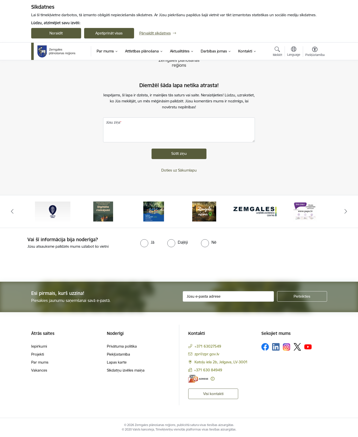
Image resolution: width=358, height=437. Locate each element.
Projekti (37, 354)
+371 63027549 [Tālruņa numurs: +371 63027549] (207, 346)
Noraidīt (56, 33)
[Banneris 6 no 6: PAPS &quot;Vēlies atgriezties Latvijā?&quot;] (305, 211)
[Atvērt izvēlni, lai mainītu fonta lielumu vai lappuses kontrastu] (315, 52)
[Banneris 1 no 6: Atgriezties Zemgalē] (52, 211)
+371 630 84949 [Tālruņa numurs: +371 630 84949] (208, 370)
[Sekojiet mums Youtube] (308, 347)
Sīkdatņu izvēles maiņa (126, 370)
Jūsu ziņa (113, 122)
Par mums (39, 362)
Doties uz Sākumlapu (179, 170)
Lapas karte (117, 362)
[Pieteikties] (302, 296)
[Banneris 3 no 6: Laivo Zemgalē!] (153, 211)
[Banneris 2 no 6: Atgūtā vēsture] (103, 211)
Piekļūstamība (118, 354)
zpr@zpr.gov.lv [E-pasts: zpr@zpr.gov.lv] (206, 354)
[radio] (147, 242)
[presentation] (42, 263)
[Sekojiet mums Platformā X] (297, 347)
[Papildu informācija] (212, 379)
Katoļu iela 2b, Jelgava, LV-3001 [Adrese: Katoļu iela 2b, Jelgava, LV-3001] (221, 362)
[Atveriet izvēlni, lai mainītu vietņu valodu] (294, 52)
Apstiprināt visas (109, 33)
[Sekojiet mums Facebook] (265, 347)
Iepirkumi (39, 346)
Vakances (39, 370)
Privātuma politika (122, 346)
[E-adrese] (198, 379)
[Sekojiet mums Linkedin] (276, 347)
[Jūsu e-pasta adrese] (228, 296)
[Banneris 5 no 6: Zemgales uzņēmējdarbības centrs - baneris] (255, 211)
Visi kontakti (213, 393)
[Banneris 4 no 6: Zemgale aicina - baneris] (204, 211)
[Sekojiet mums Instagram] (286, 347)
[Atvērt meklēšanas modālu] (277, 52)
